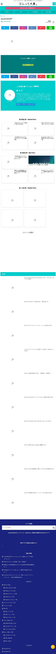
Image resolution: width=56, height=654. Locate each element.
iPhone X (7, 12)
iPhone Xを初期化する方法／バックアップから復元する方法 (38, 445)
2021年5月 (6, 601)
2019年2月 (6, 610)
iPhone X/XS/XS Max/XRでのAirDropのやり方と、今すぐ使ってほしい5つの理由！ (7, 177)
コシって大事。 (25, 652)
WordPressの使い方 (9, 576)
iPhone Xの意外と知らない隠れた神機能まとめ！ (35, 397)
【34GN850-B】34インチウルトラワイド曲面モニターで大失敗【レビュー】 (18, 510)
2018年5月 (6, 622)
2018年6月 (6, 619)
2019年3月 (6, 607)
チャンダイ (48, 23)
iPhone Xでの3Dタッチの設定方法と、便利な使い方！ (21, 177)
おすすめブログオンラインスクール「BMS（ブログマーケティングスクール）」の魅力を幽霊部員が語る (19, 529)
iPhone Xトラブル (9, 543)
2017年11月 (6, 639)
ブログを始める (35, 12)
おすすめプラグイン (9, 579)
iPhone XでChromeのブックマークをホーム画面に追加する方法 (38, 350)
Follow (28, 63)
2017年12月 (6, 636)
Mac (21, 12)
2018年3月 (6, 628)
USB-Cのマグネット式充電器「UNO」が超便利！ (15, 514)
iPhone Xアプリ (8, 549)
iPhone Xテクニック (10, 546)
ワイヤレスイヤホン (8, 555)
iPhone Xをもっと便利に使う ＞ (28, 8)
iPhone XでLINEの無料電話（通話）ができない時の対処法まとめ (39, 421)
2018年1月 (6, 633)
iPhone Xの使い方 (9, 540)
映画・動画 (7, 590)
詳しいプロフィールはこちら (26, 106)
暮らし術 (7, 593)
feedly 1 (28, 66)
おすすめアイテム (9, 587)
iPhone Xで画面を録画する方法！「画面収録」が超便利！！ (38, 326)
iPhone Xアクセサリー (10, 552)
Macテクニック (8, 567)
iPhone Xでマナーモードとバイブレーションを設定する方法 (34, 177)
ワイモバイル (7, 558)
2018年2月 (6, 631)
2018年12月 (6, 613)
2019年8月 (6, 604)
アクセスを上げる (9, 582)
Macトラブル (8, 564)
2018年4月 (6, 625)
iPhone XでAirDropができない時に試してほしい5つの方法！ (38, 373)
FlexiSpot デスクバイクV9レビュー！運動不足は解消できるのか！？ (18, 523)
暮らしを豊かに (49, 12)
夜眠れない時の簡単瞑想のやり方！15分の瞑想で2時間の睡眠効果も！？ (19, 518)
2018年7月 (6, 616)
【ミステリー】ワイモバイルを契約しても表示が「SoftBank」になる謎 (48, 177)
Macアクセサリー (9, 570)
